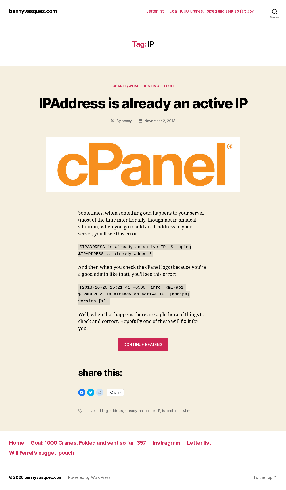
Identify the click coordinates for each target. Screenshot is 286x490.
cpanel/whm (125, 86)
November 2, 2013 (160, 121)
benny (127, 121)
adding (102, 410)
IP (159, 410)
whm (186, 410)
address (116, 410)
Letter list (155, 11)
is (163, 410)
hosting (150, 86)
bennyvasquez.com (33, 11)
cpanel (150, 410)
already (131, 410)
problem (174, 410)
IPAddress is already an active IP (143, 103)
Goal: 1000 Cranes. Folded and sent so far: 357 (211, 11)
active (89, 410)
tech (169, 86)
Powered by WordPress (89, 477)
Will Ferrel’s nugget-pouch (41, 453)
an (141, 410)
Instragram (166, 443)
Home (16, 443)
